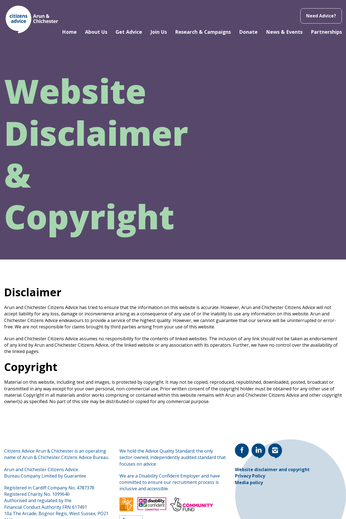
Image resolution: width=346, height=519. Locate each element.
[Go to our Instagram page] (275, 450)
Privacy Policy (250, 476)
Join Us (158, 31)
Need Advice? (321, 16)
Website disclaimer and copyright (272, 469)
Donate (248, 31)
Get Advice (129, 31)
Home (69, 31)
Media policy (249, 482)
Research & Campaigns (203, 31)
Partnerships (326, 31)
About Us (96, 31)
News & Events (284, 31)
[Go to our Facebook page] (242, 450)
